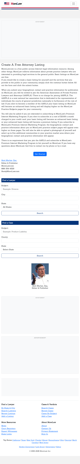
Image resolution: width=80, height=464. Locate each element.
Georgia (68, 440)
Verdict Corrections (27, 447)
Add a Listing (7, 416)
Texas (23, 440)
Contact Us (46, 428)
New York (30, 440)
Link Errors (40, 447)
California (16, 440)
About (44, 426)
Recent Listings (8, 413)
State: (3, 203)
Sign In (44, 434)
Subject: (4, 185)
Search (40, 213)
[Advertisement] (40, 40)
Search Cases (47, 408)
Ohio (62, 440)
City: (3, 194)
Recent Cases (47, 411)
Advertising (50, 447)
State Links (6, 434)
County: (4, 237)
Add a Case (46, 416)
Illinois (44, 440)
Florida (38, 440)
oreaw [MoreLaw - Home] (13, 3)
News (3, 426)
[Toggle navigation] (73, 3)
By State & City (8, 408)
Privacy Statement (49, 431)
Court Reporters (8, 428)
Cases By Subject (49, 413)
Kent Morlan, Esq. (9, 160)
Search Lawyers (8, 411)
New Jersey (44, 443)
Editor (58, 447)
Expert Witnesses (9, 431)
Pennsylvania (54, 440)
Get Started (40, 154)
